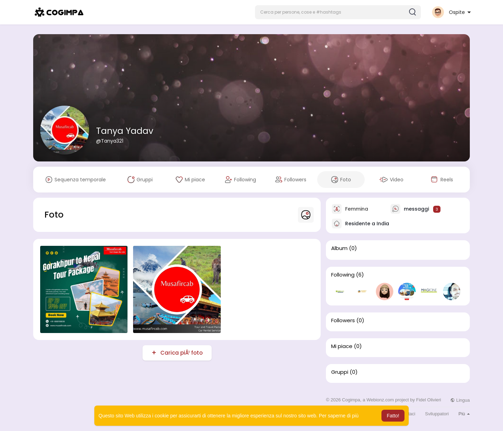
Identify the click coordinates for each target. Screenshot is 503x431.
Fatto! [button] (393, 415)
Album (339, 248)
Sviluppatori (437, 413)
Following (343, 275)
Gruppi (339, 372)
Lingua (460, 400)
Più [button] (464, 413)
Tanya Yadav (124, 131)
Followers (343, 320)
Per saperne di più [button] (339, 415)
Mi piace (341, 346)
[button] (338, 12)
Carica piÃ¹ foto (181, 352)
